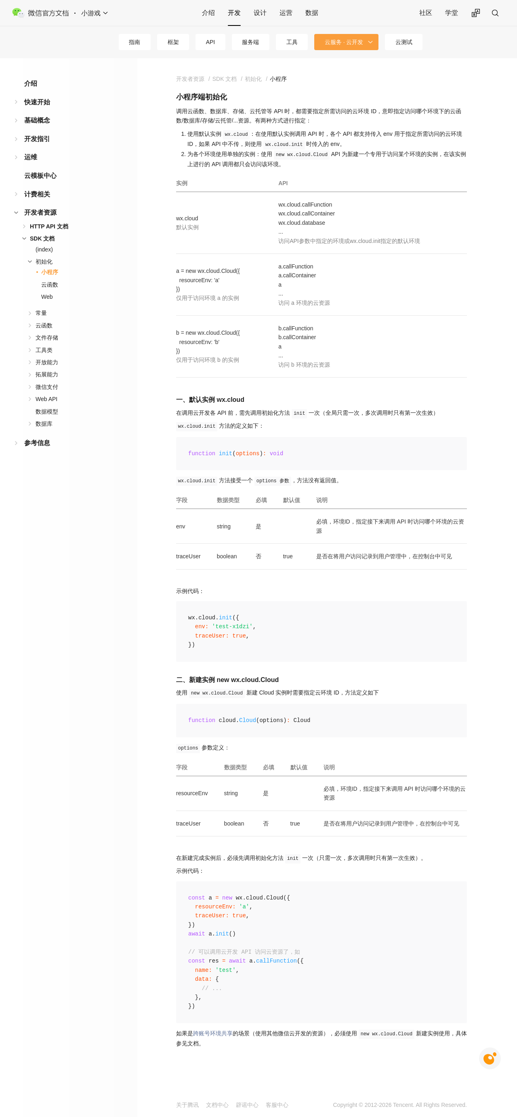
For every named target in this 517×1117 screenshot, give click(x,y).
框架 (173, 42)
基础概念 (37, 120)
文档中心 (217, 1105)
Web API (46, 399)
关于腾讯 (187, 1105)
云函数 (49, 284)
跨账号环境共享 (213, 1033)
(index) (44, 249)
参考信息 (37, 442)
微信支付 (47, 387)
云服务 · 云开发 (344, 42)
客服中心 (277, 1105)
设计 (260, 12)
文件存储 (47, 337)
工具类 (44, 350)
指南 (134, 42)
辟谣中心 (247, 1105)
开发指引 (37, 138)
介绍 (208, 12)
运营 (286, 12)
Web (47, 297)
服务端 (250, 42)
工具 (292, 42)
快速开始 (37, 102)
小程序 (49, 272)
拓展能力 (47, 374)
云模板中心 (40, 175)
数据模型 (47, 411)
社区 (425, 12)
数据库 (44, 423)
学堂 (451, 12)
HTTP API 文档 (49, 226)
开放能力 (47, 362)
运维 (30, 157)
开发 (234, 12)
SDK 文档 (42, 238)
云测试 (403, 42)
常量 (41, 313)
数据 (311, 12)
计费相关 (37, 194)
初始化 (44, 261)
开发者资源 (40, 212)
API (210, 42)
